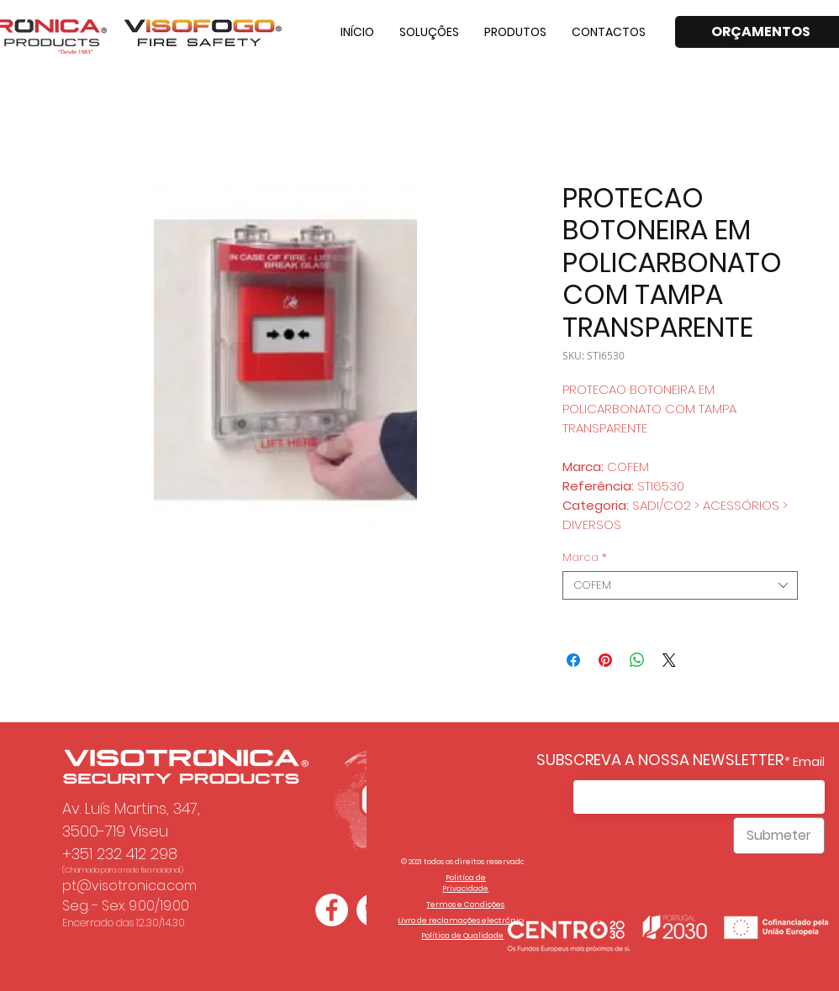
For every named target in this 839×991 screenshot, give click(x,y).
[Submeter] (779, 835)
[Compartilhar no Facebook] (573, 660)
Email (809, 762)
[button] (429, 32)
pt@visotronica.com (129, 885)
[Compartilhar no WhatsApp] (637, 660)
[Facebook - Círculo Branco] (331, 910)
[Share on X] (669, 660)
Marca (584, 557)
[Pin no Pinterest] (605, 660)
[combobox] (680, 585)
